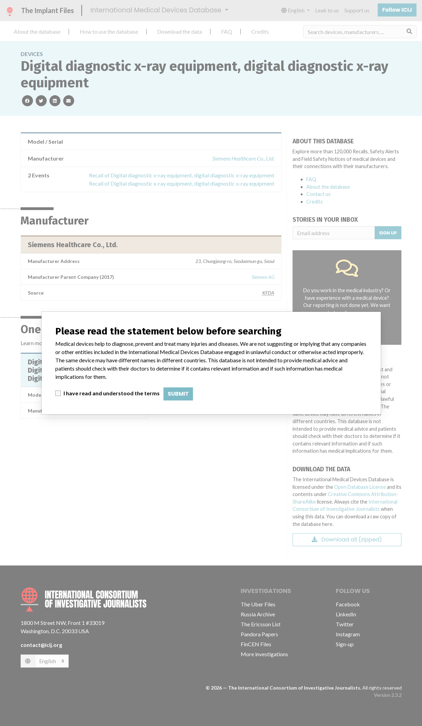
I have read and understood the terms (112, 393)
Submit (178, 394)
